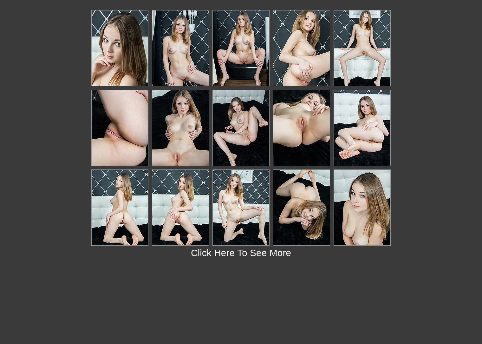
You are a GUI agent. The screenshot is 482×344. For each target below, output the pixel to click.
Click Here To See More (241, 253)
